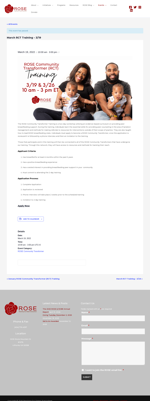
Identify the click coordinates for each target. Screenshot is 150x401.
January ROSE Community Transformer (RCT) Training (33, 274)
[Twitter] (134, 6)
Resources (74, 6)
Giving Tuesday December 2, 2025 (57, 310)
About (36, 6)
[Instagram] (139, 6)
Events (100, 6)
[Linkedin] (144, 6)
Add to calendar (31, 214)
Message (87, 334)
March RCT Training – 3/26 (129, 274)
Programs (62, 6)
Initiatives (48, 6)
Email (85, 321)
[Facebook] (129, 6)
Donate (121, 6)
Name (85, 308)
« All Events (12, 19)
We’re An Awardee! (51, 316)
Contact (111, 6)
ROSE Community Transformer (31, 247)
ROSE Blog (86, 6)
